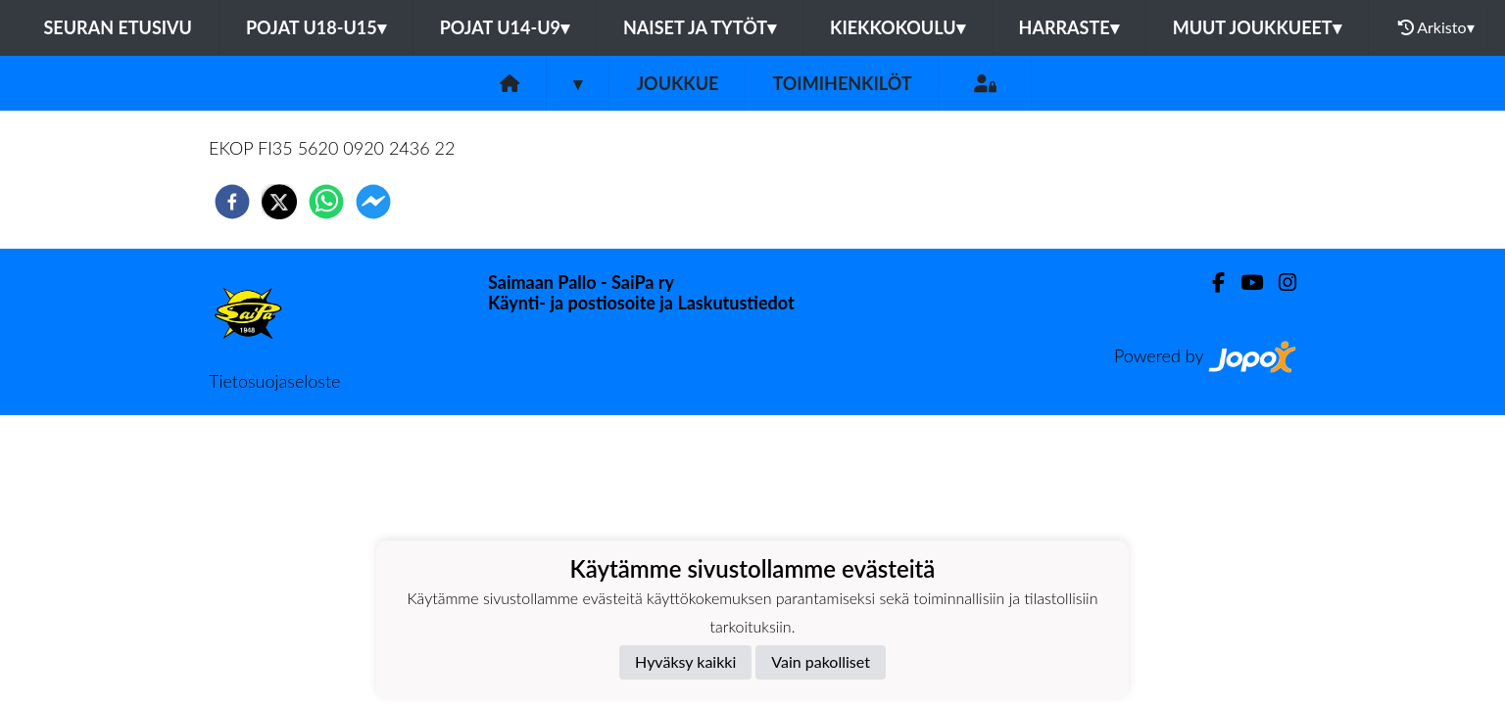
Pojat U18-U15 (316, 27)
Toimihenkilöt (841, 83)
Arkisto (1436, 27)
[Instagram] (1279, 282)
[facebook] (232, 201)
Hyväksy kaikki (685, 661)
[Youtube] (1244, 282)
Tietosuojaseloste (274, 381)
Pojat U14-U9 (504, 27)
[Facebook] (1210, 282)
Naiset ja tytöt (699, 27)
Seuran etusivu (117, 27)
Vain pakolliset (820, 661)
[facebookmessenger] (373, 201)
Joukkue (677, 83)
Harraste (1069, 27)
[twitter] (279, 201)
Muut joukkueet (1257, 27)
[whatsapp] (326, 201)
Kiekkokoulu (897, 27)
